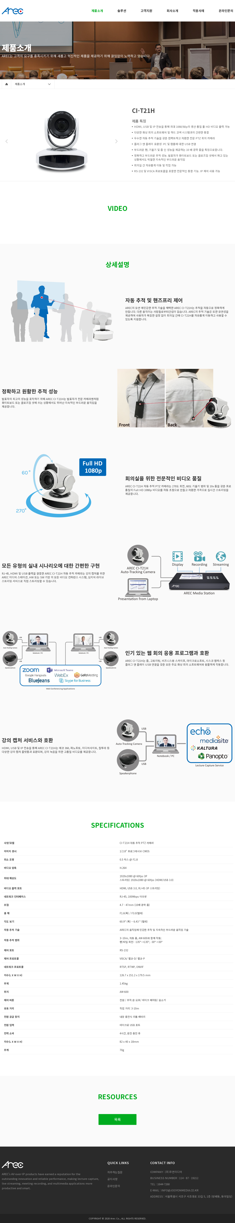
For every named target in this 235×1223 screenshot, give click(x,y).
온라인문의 (113, 1186)
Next (116, 141)
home (6, 84)
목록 (117, 1119)
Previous (6, 141)
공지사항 (112, 1179)
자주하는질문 (115, 1172)
